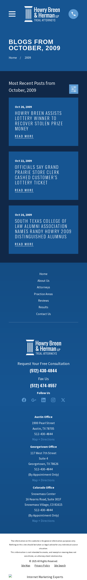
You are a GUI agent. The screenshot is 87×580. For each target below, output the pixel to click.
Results (43, 307)
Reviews (43, 300)
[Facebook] (24, 400)
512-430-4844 (43, 434)
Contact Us (43, 314)
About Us (43, 281)
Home (43, 274)
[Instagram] (53, 400)
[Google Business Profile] (34, 400)
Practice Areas (43, 294)
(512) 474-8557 (43, 385)
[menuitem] (25, 565)
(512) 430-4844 (43, 371)
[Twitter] (63, 400)
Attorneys (43, 287)
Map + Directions (43, 439)
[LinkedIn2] (43, 400)
